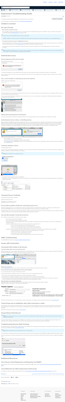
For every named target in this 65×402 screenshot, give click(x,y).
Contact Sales (60, 2)
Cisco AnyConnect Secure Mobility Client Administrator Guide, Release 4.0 (39, 371)
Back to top (3, 373)
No (18, 377)
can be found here (22, 309)
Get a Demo (47, 395)
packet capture (20, 44)
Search (2, 7)
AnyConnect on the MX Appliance (26, 21)
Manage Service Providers (35, 396)
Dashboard (45, 2)
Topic (7, 383)
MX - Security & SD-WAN (25, 10)
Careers (22, 395)
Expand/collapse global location (63, 10)
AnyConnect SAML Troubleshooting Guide (22, 239)
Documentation (58, 395)
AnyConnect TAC (56, 300)
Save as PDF (63, 16)
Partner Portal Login (34, 393)
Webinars (57, 393)
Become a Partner (33, 395)
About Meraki (23, 393)
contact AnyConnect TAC (19, 327)
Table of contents (57, 18)
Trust (22, 397)
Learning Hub (58, 397)
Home (5, 10)
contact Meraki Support (15, 32)
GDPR (22, 398)
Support (55, 2)
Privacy (22, 396)
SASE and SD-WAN (14, 10)
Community (50, 2)
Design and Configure (37, 10)
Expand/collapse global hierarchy (2, 10)
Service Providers (33, 397)
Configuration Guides (48, 10)
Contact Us (47, 393)
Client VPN (58, 10)
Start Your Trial (47, 396)
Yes (13, 377)
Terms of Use (23, 400)
